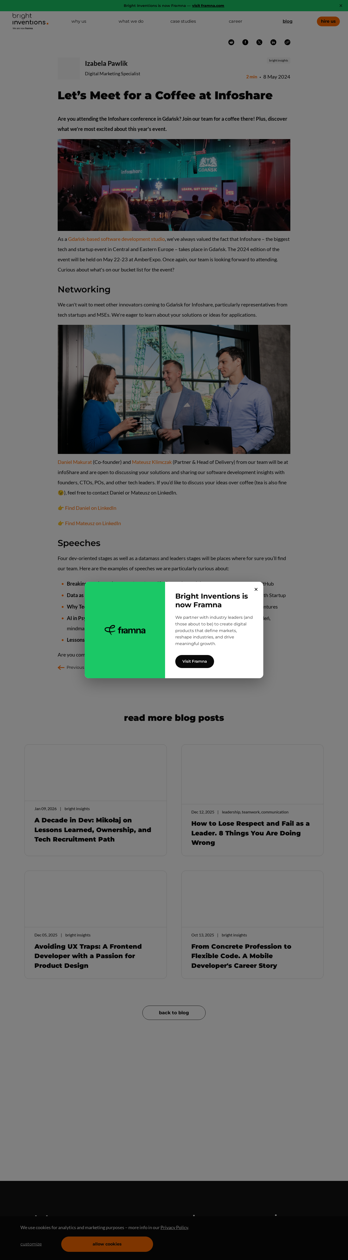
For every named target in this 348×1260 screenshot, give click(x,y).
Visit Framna (194, 661)
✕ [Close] (256, 589)
